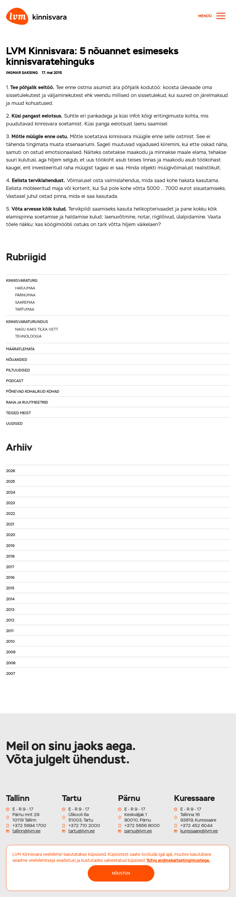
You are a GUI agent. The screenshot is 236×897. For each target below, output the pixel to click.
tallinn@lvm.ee (26, 831)
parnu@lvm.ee (138, 831)
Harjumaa (25, 288)
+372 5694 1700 (29, 825)
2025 (10, 481)
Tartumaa (24, 309)
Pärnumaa (25, 295)
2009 (10, 652)
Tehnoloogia (28, 336)
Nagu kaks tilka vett (36, 329)
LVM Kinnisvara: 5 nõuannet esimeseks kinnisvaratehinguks (92, 56)
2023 (10, 503)
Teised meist (18, 413)
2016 (10, 577)
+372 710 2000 (84, 825)
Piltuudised (18, 370)
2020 (10, 534)
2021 (10, 524)
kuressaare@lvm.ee (199, 831)
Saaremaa (25, 302)
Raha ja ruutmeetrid (27, 402)
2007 (10, 673)
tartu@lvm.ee (81, 831)
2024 (10, 492)
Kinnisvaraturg (22, 280)
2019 (10, 545)
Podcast (14, 380)
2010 (10, 641)
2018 (10, 556)
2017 (10, 567)
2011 (10, 631)
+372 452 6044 (196, 825)
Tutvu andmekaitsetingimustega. (178, 860)
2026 (10, 471)
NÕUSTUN (121, 873)
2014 (10, 599)
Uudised (14, 423)
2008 (10, 663)
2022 (10, 513)
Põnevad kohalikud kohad (32, 391)
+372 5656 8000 (142, 825)
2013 (10, 609)
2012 (10, 620)
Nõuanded (16, 359)
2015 (10, 588)
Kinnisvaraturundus (27, 321)
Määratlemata (20, 349)
